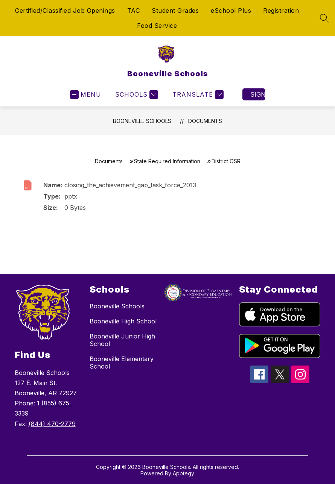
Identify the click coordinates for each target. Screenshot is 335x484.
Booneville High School (123, 321)
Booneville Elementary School (122, 362)
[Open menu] (85, 94)
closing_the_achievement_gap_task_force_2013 (130, 185)
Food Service (157, 25)
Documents (205, 121)
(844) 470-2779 (52, 424)
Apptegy (183, 473)
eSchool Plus (231, 10)
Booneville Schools (142, 121)
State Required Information (167, 161)
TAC (133, 10)
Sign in (257, 94)
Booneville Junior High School (122, 339)
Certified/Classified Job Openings (65, 10)
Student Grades (175, 10)
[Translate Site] (197, 94)
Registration (281, 10)
